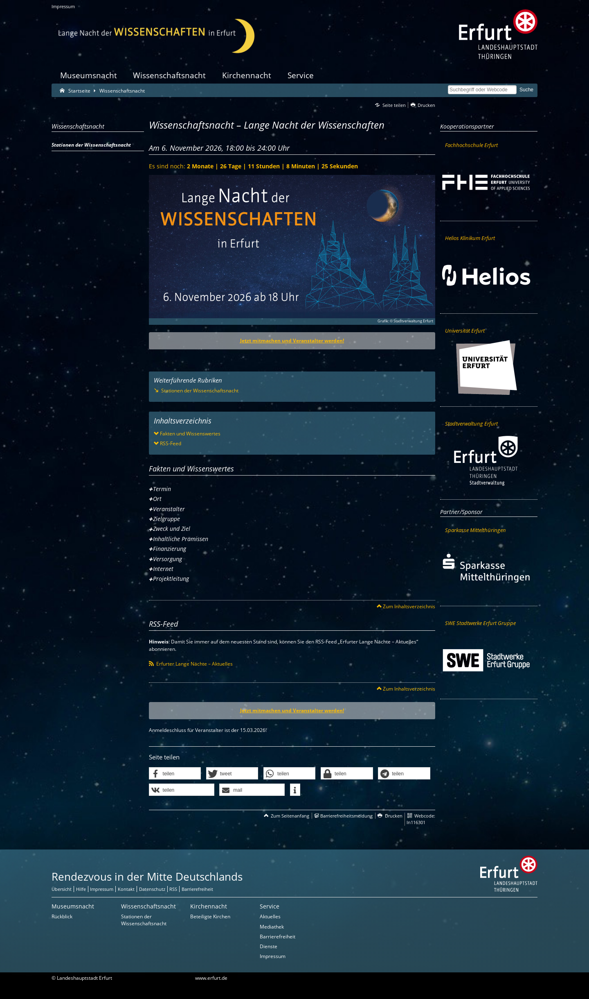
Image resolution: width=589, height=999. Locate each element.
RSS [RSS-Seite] (173, 889)
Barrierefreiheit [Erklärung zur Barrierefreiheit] (197, 889)
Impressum (63, 6)
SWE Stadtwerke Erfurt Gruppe (480, 623)
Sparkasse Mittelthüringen (475, 530)
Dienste (268, 946)
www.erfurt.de (211, 977)
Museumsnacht (88, 75)
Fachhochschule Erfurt (471, 145)
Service (301, 75)
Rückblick (62, 916)
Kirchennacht (246, 75)
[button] (175, 774)
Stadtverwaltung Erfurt (471, 423)
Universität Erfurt (465, 330)
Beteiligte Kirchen (210, 916)
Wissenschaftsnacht (169, 75)
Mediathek (272, 926)
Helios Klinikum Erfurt (470, 238)
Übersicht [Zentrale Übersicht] (62, 889)
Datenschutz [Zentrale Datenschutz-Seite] (152, 889)
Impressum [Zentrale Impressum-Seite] (101, 889)
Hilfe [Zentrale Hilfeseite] (81, 889)
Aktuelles (270, 916)
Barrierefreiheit (277, 936)
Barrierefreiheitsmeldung (346, 816)
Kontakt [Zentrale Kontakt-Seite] (126, 889)
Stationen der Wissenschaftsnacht (143, 920)
